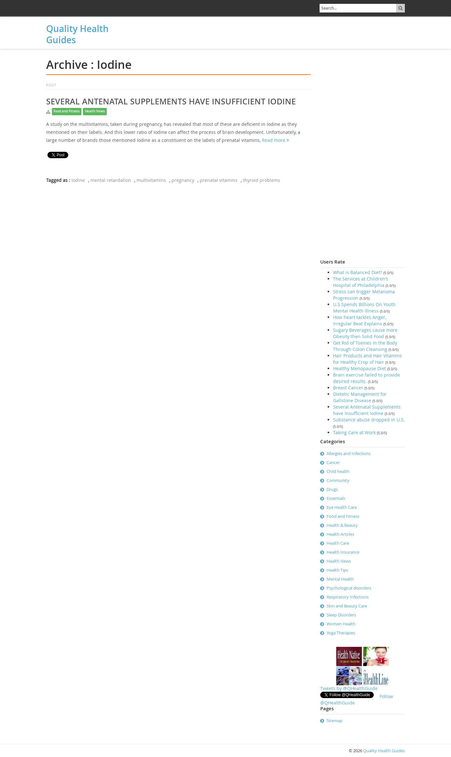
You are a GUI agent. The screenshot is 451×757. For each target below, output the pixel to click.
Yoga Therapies (341, 633)
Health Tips (337, 570)
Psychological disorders (349, 588)
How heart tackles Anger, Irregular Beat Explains (359, 320)
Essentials (336, 498)
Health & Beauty (342, 525)
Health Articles (340, 534)
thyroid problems (261, 180)
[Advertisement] (173, 31)
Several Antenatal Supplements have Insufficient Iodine (171, 101)
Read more (275, 140)
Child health (338, 471)
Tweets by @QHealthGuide (349, 688)
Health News (95, 111)
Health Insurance (343, 552)
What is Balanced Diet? (357, 272)
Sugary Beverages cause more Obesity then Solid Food (365, 333)
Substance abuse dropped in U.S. (369, 420)
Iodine (78, 180)
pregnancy (182, 180)
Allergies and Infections (349, 453)
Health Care (338, 543)
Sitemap (334, 720)
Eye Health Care (342, 507)
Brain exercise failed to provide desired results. (366, 378)
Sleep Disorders (341, 615)
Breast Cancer (348, 388)
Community (338, 480)
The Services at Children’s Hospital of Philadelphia (360, 282)
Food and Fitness (66, 111)
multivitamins (151, 180)
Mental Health (340, 579)
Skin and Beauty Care (347, 606)
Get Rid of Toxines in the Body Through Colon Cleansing (365, 346)
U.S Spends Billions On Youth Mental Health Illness (364, 307)
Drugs (332, 489)
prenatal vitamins (219, 180)
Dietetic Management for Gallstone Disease (360, 397)
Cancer (333, 462)
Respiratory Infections (348, 597)
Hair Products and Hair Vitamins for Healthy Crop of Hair (367, 359)
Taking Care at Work (354, 432)
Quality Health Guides (77, 34)
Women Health (341, 624)
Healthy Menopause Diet (359, 368)
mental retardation (110, 180)
